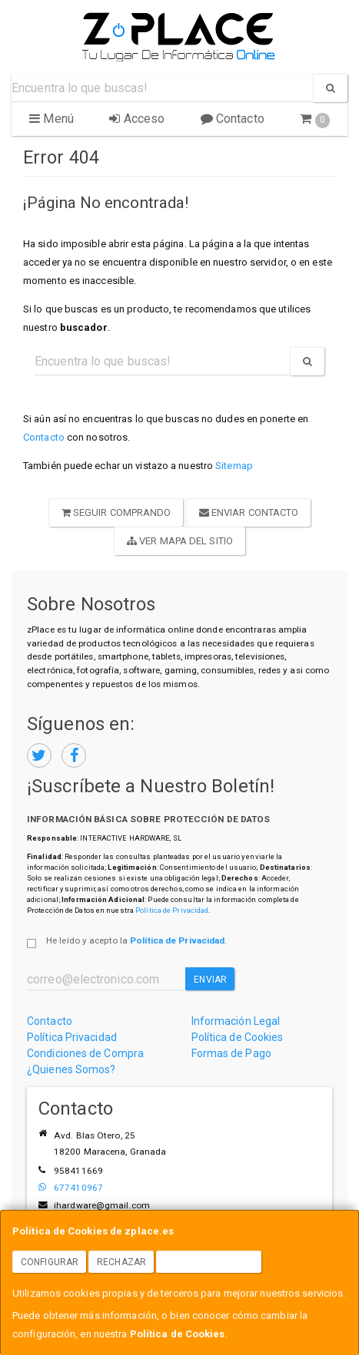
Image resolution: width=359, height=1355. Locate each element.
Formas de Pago (231, 1053)
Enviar (210, 979)
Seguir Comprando (116, 512)
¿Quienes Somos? (71, 1069)
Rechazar (121, 1262)
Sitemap (234, 465)
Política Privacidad (72, 1037)
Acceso (137, 118)
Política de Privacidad (171, 910)
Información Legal (236, 1021)
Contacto (232, 118)
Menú (51, 118)
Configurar (49, 1262)
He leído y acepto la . (136, 940)
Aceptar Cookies (209, 1262)
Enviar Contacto (249, 512)
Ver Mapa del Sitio (180, 541)
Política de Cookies (177, 1334)
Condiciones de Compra (85, 1053)
